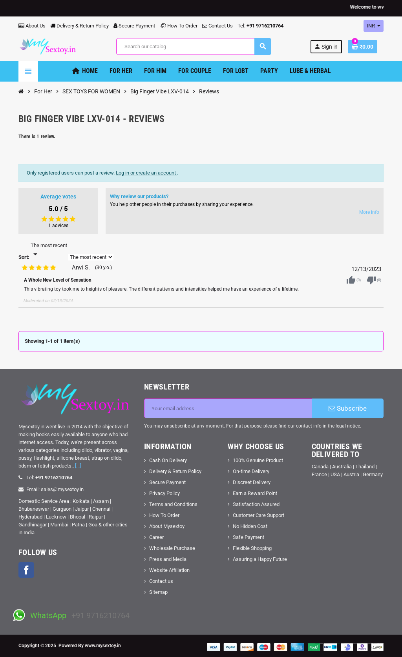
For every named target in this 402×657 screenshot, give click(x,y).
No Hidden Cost (250, 526)
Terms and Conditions (173, 504)
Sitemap (158, 592)
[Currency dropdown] (374, 26)
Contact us (161, 581)
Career (156, 537)
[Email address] (228, 408)
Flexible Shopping (252, 548)
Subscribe (348, 408)
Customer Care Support (258, 515)
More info (369, 212)
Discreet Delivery (251, 482)
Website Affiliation (169, 570)
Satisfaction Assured (256, 504)
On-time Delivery (251, 471)
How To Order (178, 26)
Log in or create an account (146, 173)
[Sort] (49, 250)
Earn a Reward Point (255, 493)
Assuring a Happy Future (260, 559)
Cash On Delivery (168, 460)
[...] (78, 466)
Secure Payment (134, 26)
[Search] (193, 46)
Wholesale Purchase (172, 548)
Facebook (26, 570)
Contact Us (217, 26)
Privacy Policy (164, 493)
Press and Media (167, 559)
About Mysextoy (167, 526)
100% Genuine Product (258, 460)
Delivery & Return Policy (79, 26)
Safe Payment (248, 537)
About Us (32, 26)
